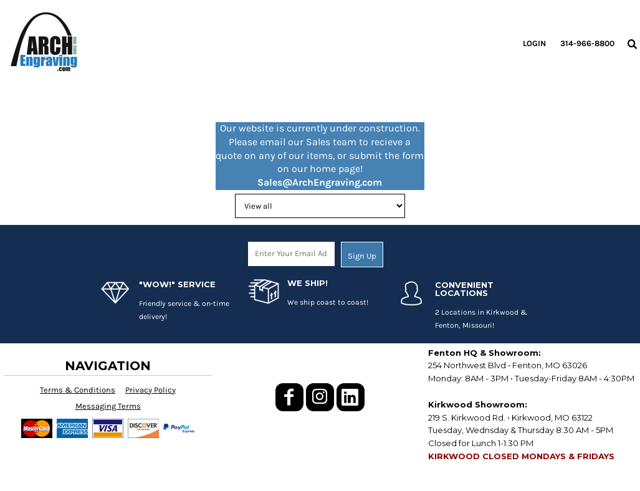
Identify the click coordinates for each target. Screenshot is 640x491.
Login (534, 43)
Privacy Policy (150, 389)
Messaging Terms (108, 406)
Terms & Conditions (77, 389)
